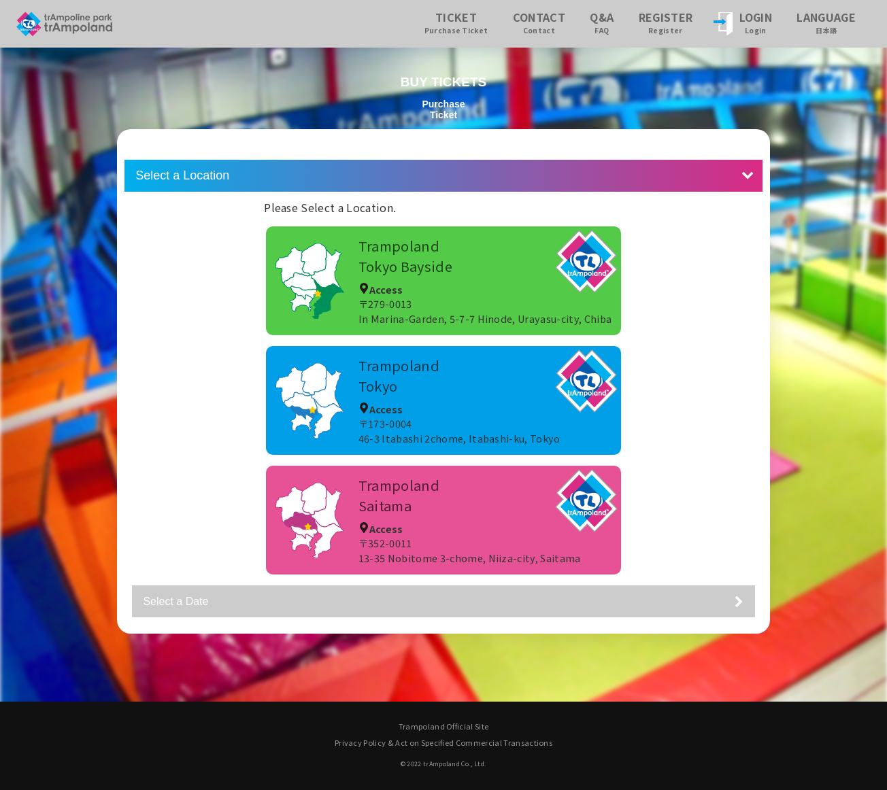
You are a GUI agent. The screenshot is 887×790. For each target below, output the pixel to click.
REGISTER (666, 22)
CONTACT (539, 22)
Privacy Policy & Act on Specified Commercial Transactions (443, 742)
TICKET (456, 22)
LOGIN (756, 22)
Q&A (602, 22)
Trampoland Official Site (444, 726)
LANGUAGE (826, 22)
